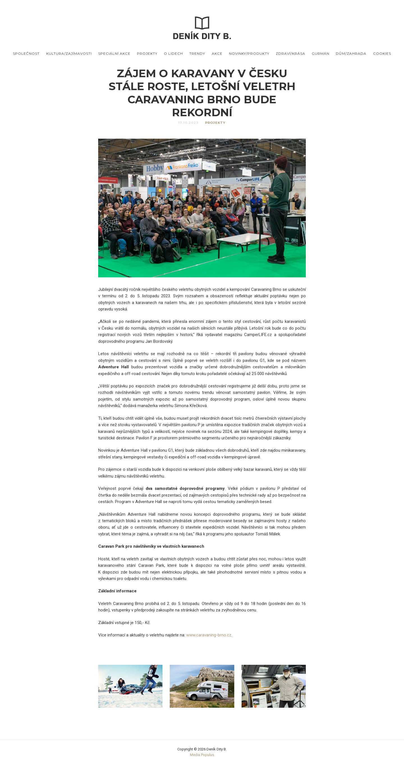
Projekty (147, 53)
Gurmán (320, 53)
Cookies (382, 53)
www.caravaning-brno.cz (208, 635)
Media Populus (202, 755)
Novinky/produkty (249, 53)
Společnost (26, 53)
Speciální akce (114, 53)
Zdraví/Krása (290, 53)
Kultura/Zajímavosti (69, 53)
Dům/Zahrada (351, 53)
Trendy (197, 53)
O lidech (173, 53)
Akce (217, 53)
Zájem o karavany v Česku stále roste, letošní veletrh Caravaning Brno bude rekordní (202, 93)
